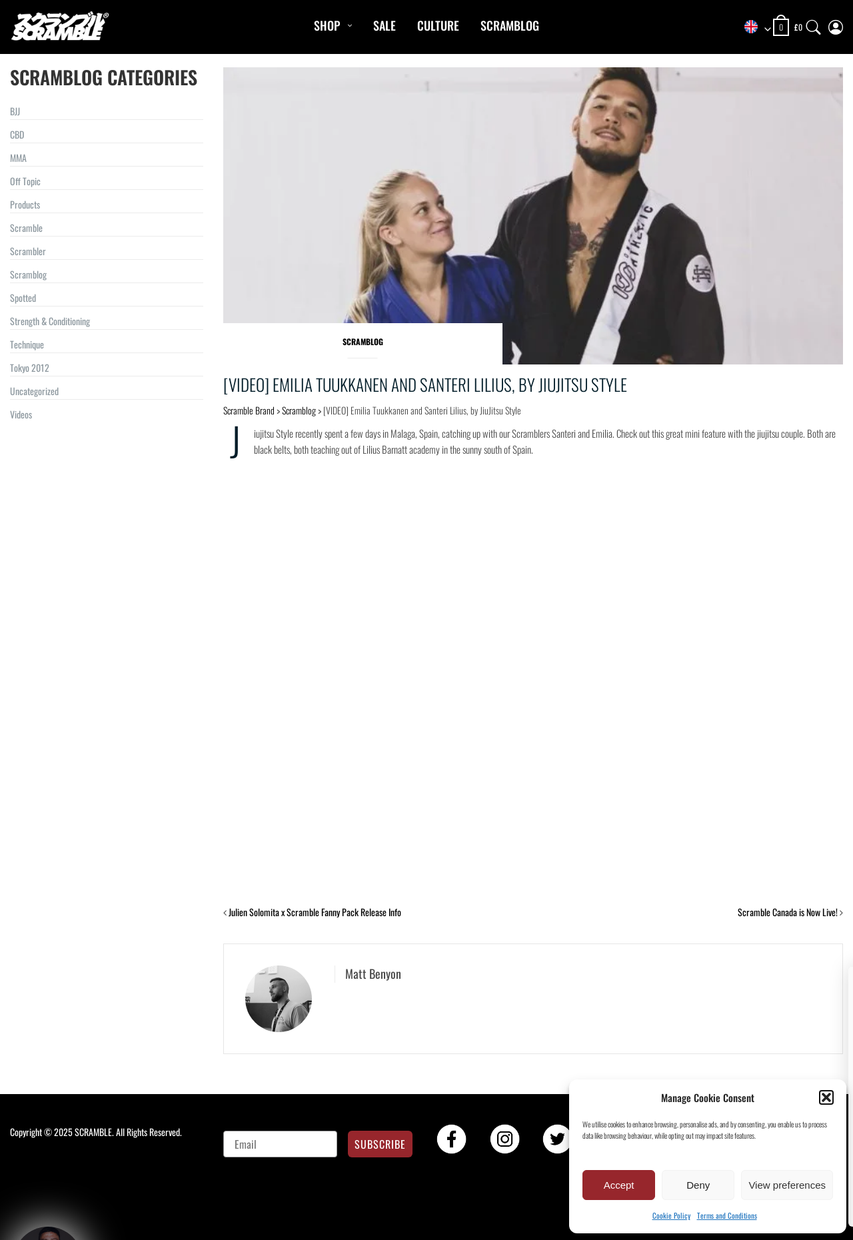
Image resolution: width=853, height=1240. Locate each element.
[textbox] (753, 27)
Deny (698, 1185)
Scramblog (509, 25)
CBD (17, 134)
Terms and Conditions (727, 1215)
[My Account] (835, 24)
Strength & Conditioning (50, 321)
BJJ (15, 111)
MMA (18, 158)
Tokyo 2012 (29, 367)
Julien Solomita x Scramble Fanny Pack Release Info (315, 912)
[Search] (813, 24)
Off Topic (25, 181)
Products (25, 204)
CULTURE (438, 25)
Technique (27, 344)
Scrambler (28, 251)
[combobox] (753, 27)
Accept (619, 1185)
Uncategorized (34, 391)
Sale (384, 25)
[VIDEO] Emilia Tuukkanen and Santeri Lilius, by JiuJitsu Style (425, 384)
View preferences (787, 1185)
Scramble (26, 228)
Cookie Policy (671, 1215)
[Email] (280, 1144)
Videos (21, 414)
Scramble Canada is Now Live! (788, 912)
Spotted (23, 298)
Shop (327, 25)
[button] (826, 1097)
